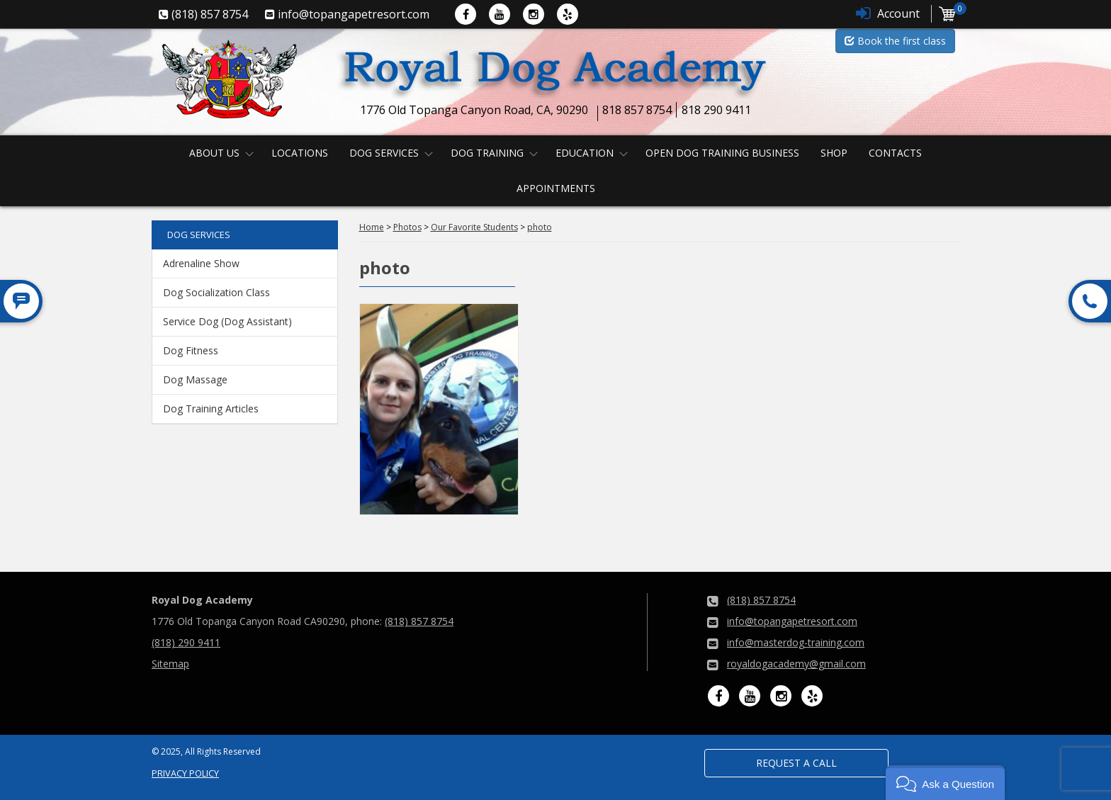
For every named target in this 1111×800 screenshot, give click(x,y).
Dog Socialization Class (216, 292)
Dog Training (487, 152)
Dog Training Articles (211, 408)
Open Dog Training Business (722, 152)
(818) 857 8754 (419, 621)
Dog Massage (195, 379)
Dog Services (384, 152)
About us (214, 152)
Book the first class (895, 40)
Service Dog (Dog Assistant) (227, 321)
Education (585, 152)
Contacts (895, 152)
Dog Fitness (190, 350)
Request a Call (796, 763)
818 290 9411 (716, 110)
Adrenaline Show (201, 263)
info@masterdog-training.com (795, 642)
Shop (833, 152)
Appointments (556, 188)
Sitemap (170, 663)
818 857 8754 (637, 110)
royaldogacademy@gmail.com (796, 663)
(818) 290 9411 (186, 642)
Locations (299, 152)
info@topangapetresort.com (792, 621)
